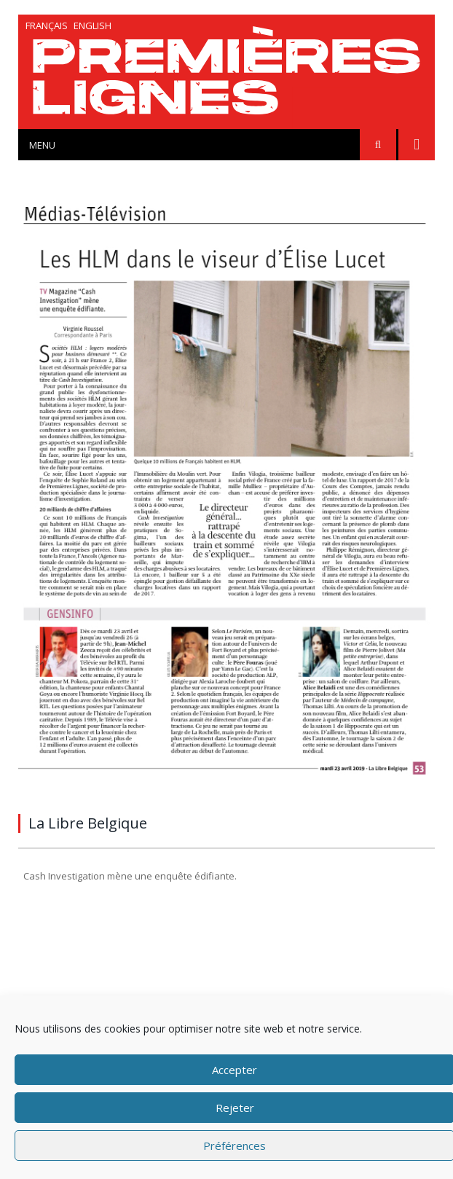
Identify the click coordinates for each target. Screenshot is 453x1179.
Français (46, 25)
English (92, 25)
